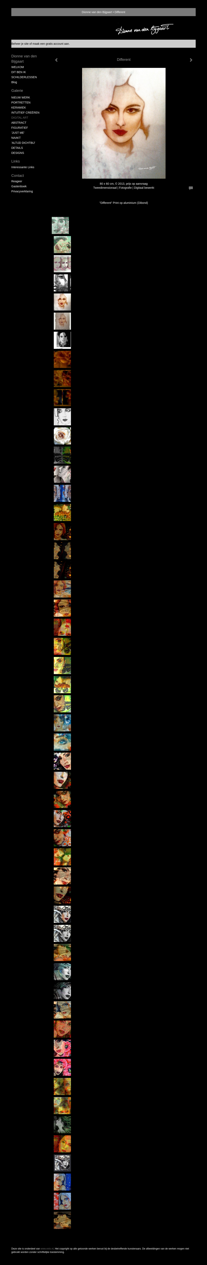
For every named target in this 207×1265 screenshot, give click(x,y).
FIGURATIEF (19, 127)
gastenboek (19, 186)
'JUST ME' (17, 132)
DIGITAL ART (19, 117)
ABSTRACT (18, 122)
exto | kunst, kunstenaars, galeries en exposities (22, 12)
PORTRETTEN (21, 102)
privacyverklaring (22, 191)
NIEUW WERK (20, 97)
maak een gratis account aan (51, 43)
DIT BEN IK (18, 72)
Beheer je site (20, 43)
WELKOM (17, 67)
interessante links (22, 167)
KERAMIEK (18, 107)
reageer (16, 181)
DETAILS (17, 147)
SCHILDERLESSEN (24, 77)
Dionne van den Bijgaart (97, 12)
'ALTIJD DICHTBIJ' (23, 142)
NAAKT (16, 137)
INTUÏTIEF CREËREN (25, 112)
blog (14, 82)
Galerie (17, 91)
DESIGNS (17, 152)
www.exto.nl (47, 1248)
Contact (17, 176)
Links (15, 161)
